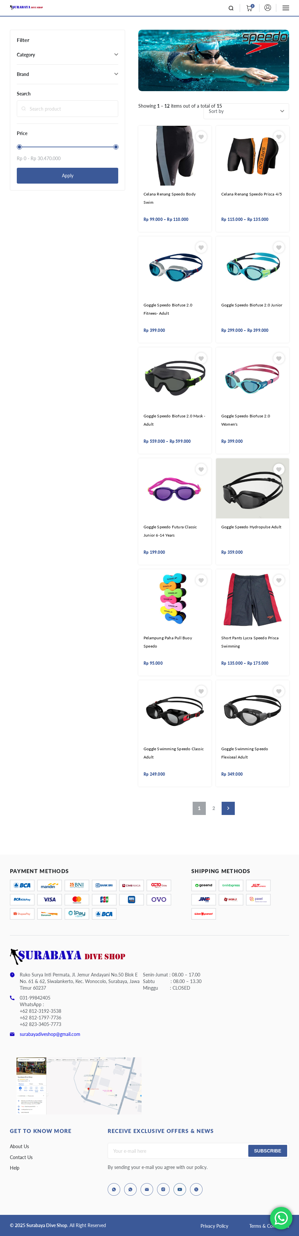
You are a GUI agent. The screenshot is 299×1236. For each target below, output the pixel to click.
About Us (19, 1146)
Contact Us (21, 1157)
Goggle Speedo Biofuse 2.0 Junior (251, 304)
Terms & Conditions (269, 1226)
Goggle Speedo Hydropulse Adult (251, 526)
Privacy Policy (214, 1226)
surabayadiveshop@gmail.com (50, 1034)
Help (14, 1168)
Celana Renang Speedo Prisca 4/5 (251, 194)
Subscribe (267, 1150)
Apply (67, 175)
